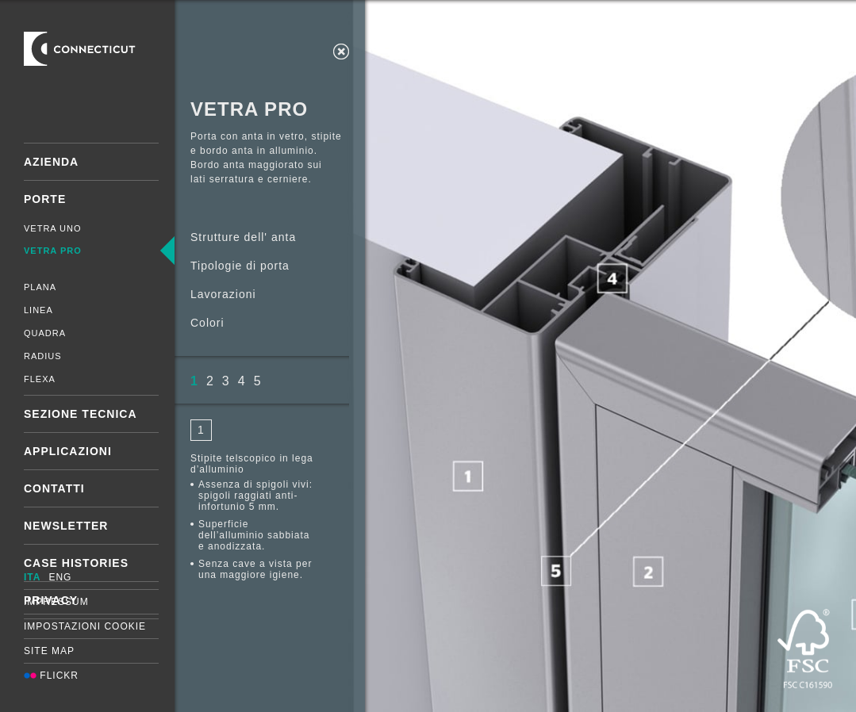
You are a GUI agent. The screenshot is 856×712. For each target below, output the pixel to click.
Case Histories (76, 563)
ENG (59, 577)
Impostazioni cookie (85, 626)
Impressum (56, 601)
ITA (32, 577)
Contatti (54, 488)
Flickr (51, 675)
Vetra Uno (53, 228)
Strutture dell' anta (243, 237)
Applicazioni (68, 451)
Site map (49, 650)
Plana (40, 287)
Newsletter (66, 525)
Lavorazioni (223, 294)
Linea (38, 310)
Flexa (40, 379)
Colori (207, 322)
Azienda (51, 161)
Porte (45, 199)
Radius (43, 356)
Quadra (45, 333)
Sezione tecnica (80, 414)
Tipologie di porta (240, 265)
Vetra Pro (53, 250)
